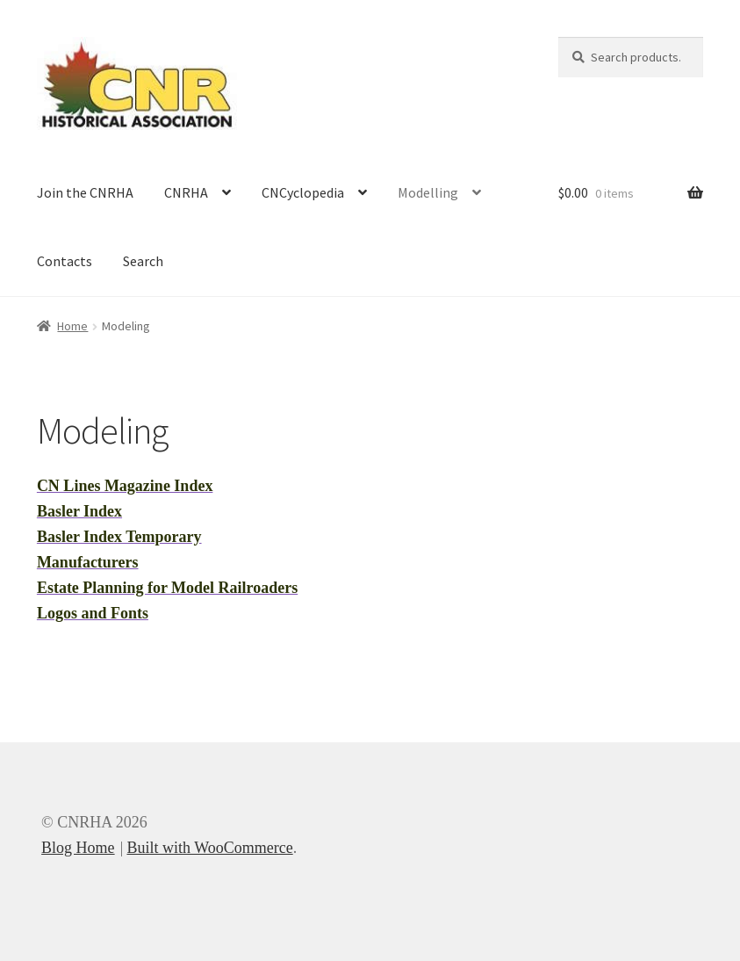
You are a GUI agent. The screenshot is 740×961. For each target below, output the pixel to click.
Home (72, 326)
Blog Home (78, 847)
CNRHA (186, 192)
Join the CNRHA (85, 192)
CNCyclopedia (303, 192)
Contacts (64, 261)
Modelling (428, 192)
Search (143, 261)
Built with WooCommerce (209, 847)
